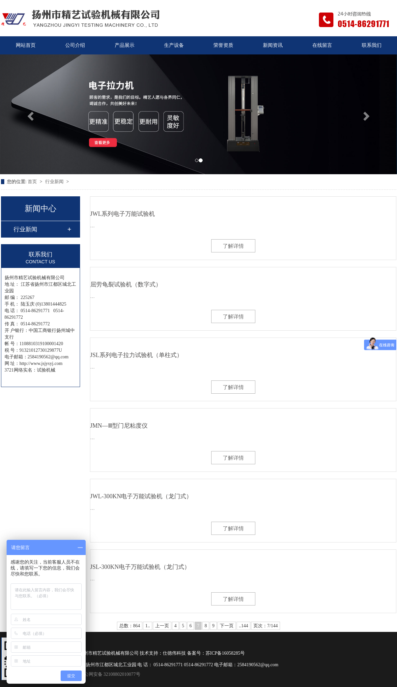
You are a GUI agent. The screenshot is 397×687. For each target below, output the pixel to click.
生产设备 (174, 45)
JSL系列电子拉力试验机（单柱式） (136, 355)
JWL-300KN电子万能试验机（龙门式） (141, 496)
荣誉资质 (223, 45)
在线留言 (322, 45)
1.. (147, 625)
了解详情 (233, 246)
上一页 (162, 625)
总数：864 (129, 625)
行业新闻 (55, 181)
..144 (243, 625)
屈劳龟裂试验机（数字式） (125, 284)
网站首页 (26, 45)
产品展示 (124, 45)
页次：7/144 (265, 625)
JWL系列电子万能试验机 (122, 214)
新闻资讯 (273, 45)
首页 (33, 181)
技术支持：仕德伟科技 (163, 653)
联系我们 (372, 45)
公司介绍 (75, 45)
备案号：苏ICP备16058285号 (216, 653)
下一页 (227, 625)
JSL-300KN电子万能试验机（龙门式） (140, 567)
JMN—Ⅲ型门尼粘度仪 (119, 425)
